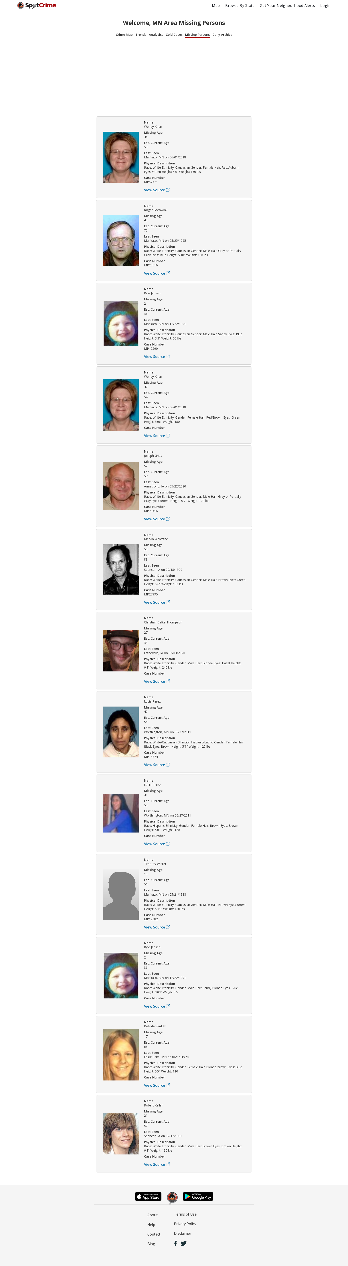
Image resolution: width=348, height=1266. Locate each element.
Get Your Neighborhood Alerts (287, 5)
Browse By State (240, 5)
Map (216, 5)
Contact (153, 1234)
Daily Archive (222, 34)
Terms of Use (185, 1214)
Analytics (156, 34)
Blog (151, 1243)
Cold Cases (174, 34)
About (152, 1214)
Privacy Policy (185, 1223)
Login (325, 5)
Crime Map (124, 34)
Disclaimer (182, 1233)
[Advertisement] (174, 76)
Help (151, 1224)
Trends (140, 34)
